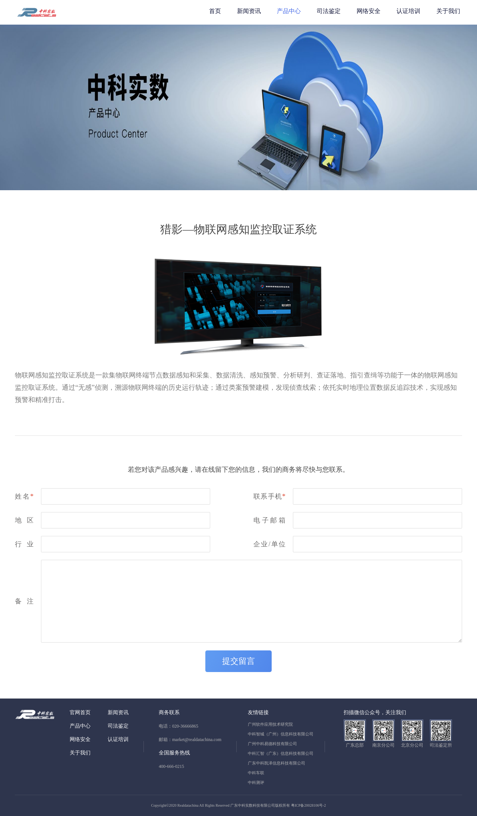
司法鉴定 (329, 11)
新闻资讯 (249, 11)
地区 (24, 520)
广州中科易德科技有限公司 (272, 743)
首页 (215, 11)
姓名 (24, 496)
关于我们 (448, 11)
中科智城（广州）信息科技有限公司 (280, 734)
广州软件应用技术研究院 (270, 724)
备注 (24, 601)
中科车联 (256, 773)
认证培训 (408, 11)
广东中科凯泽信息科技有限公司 (276, 763)
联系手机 (269, 496)
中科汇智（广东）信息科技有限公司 (280, 753)
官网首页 (80, 712)
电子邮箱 (269, 520)
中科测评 (256, 782)
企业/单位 (269, 544)
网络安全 (368, 11)
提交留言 (238, 661)
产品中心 (289, 11)
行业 (24, 544)
